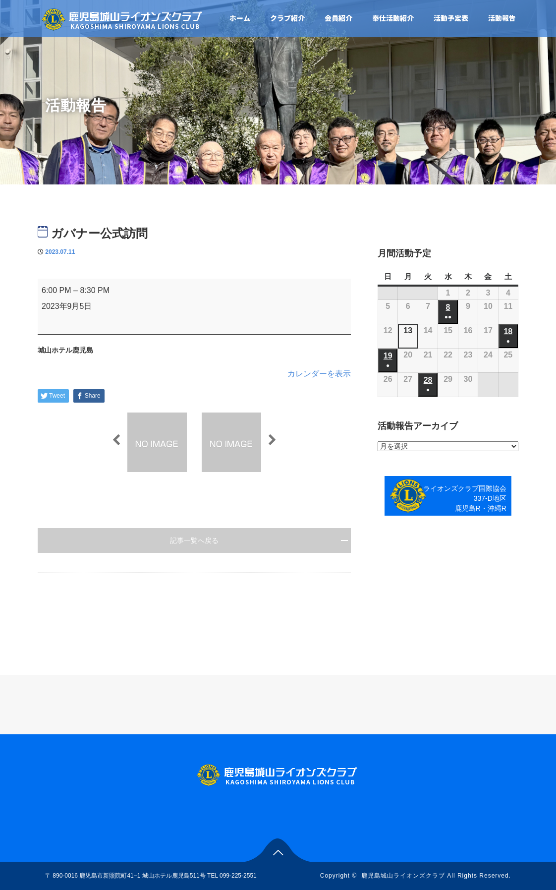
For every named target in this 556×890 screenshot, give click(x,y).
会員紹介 (338, 18)
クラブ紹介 (287, 18)
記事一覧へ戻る (194, 540)
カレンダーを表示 (319, 373)
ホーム (239, 18)
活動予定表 (451, 18)
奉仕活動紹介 (393, 18)
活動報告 (502, 18)
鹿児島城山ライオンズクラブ (403, 875)
